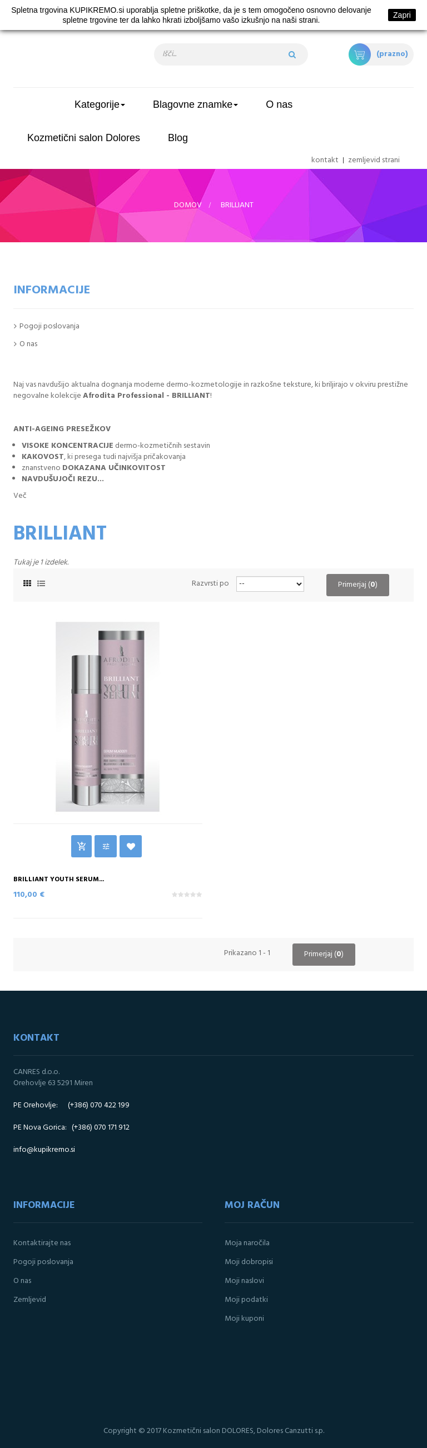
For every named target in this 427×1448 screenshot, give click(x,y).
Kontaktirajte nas (42, 1243)
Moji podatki (246, 1300)
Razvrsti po (210, 584)
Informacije (51, 290)
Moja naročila (247, 1243)
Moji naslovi (244, 1281)
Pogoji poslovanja (49, 326)
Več (20, 496)
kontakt (325, 160)
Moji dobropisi (249, 1262)
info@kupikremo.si (44, 1150)
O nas (28, 344)
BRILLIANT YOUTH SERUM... (58, 879)
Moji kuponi (244, 1318)
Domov (188, 205)
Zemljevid (29, 1300)
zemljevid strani (374, 160)
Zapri (402, 15)
